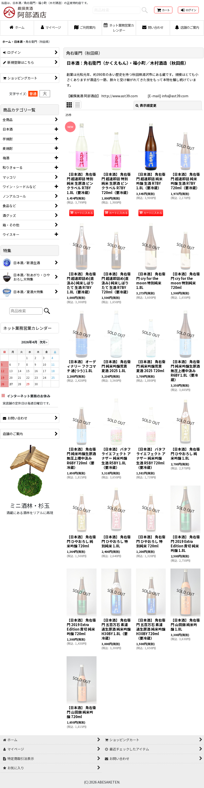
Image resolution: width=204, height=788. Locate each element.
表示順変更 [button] (146, 105)
